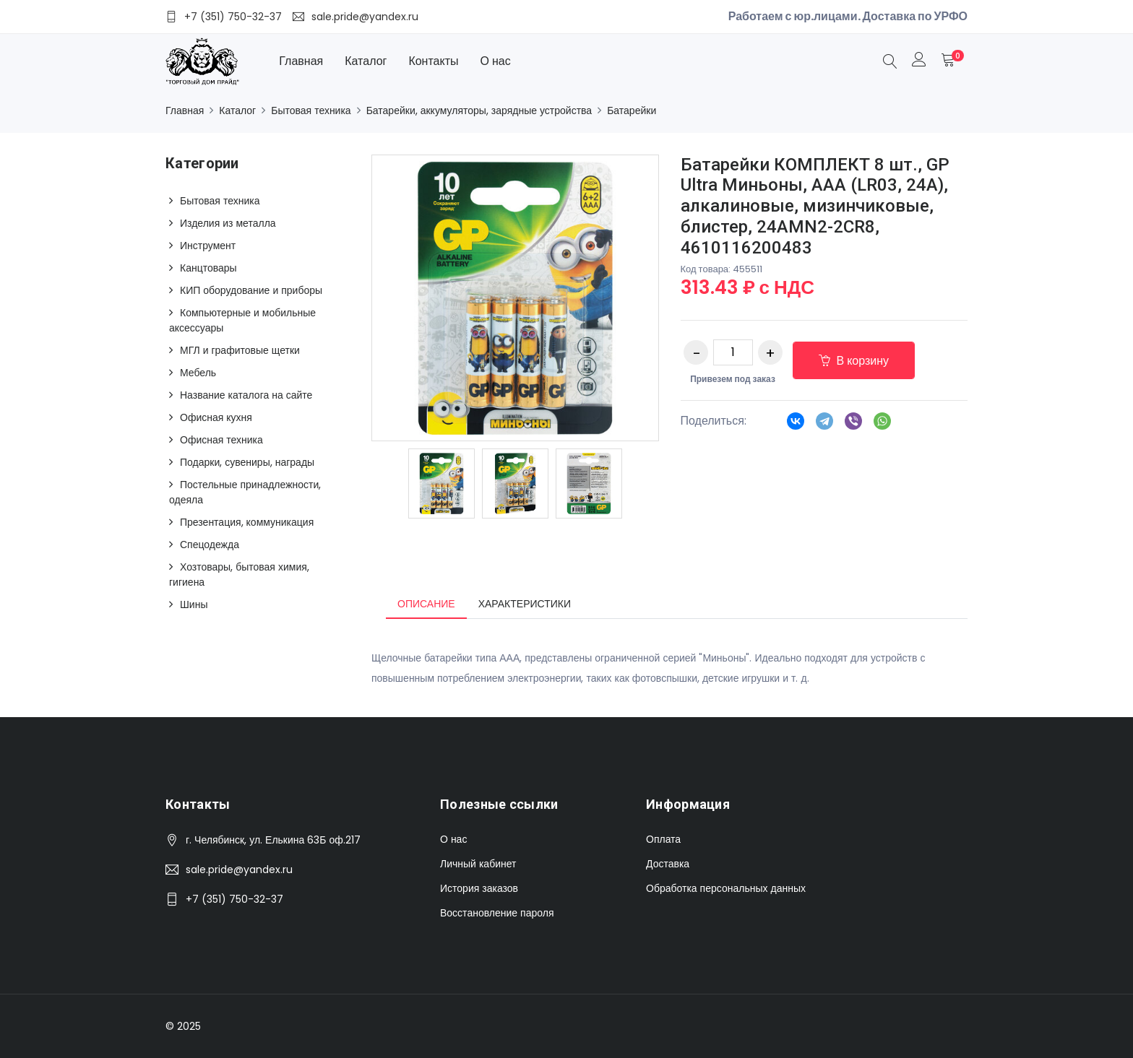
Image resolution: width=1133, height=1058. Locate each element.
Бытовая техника (310, 110)
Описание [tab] (426, 604)
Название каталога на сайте (246, 395)
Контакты (433, 61)
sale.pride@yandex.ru (239, 869)
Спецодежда (209, 544)
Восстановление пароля (496, 913)
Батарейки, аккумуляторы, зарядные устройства (479, 110)
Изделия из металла (228, 223)
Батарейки (631, 110)
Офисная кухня (216, 417)
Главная (301, 61)
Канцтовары (208, 268)
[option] (441, 483)
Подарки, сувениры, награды (247, 462)
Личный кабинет (478, 864)
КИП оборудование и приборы (251, 290)
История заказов (479, 888)
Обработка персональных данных (726, 888)
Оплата (663, 839)
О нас (496, 61)
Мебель (198, 372)
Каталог (366, 61)
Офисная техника (221, 440)
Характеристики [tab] (524, 604)
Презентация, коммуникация (247, 522)
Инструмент (208, 245)
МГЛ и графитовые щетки (240, 350)
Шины (193, 604)
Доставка (667, 864)
